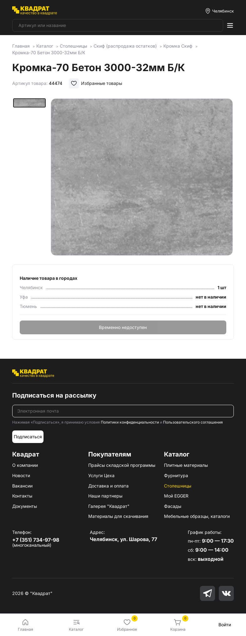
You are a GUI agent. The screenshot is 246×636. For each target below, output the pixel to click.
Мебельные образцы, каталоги (197, 516)
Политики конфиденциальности (130, 422)
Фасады (172, 506)
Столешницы (177, 485)
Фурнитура (176, 475)
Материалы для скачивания (118, 516)
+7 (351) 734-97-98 (35, 540)
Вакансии (22, 485)
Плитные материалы (186, 465)
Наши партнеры (105, 495)
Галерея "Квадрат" (109, 506)
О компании (25, 465)
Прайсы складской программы (121, 465)
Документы (24, 506)
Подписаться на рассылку (54, 395)
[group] (142, 177)
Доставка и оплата (108, 485)
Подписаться (28, 436)
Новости (21, 475)
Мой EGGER (176, 495)
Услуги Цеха (101, 475)
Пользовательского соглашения (193, 422)
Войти (224, 624)
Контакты (22, 495)
